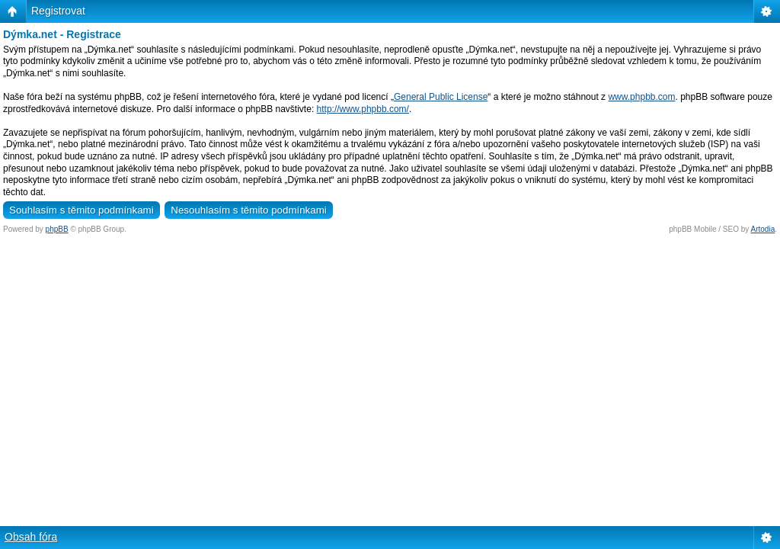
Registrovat (58, 11)
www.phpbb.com (641, 97)
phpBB (57, 229)
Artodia (763, 229)
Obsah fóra (31, 537)
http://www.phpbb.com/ (363, 109)
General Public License (441, 97)
